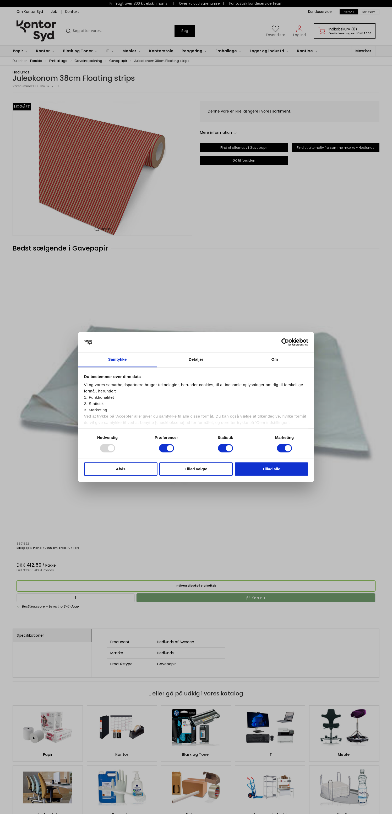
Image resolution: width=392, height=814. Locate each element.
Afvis (121, 469)
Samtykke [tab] (117, 359)
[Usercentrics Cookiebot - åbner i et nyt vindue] (285, 342)
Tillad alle (271, 469)
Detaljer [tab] (196, 359)
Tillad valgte (196, 469)
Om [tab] (274, 359)
